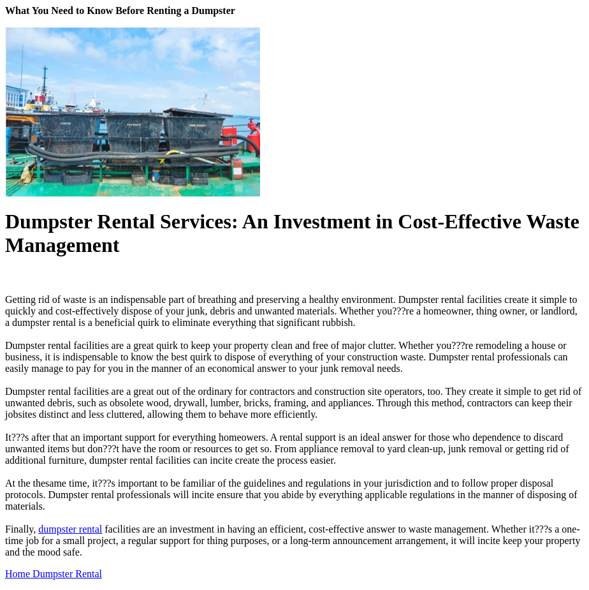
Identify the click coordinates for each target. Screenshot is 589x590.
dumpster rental (70, 529)
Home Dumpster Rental (53, 573)
